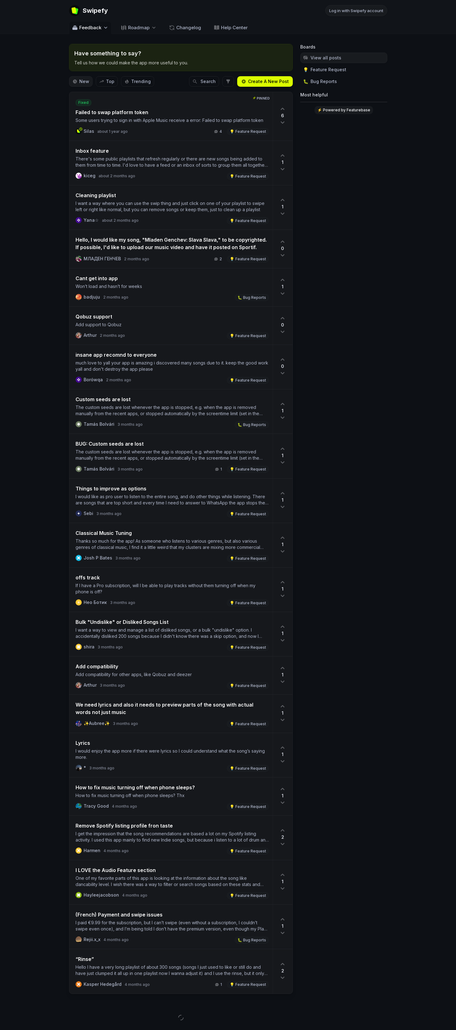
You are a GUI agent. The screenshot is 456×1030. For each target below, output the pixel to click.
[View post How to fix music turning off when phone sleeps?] (171, 796)
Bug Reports (320, 81)
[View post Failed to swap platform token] (171, 116)
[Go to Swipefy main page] (88, 10)
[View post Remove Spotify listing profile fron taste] (171, 838)
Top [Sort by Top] (106, 81)
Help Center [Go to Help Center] (231, 28)
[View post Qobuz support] (171, 326)
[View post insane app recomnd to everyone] (171, 367)
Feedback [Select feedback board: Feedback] (90, 28)
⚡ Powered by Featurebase (343, 110)
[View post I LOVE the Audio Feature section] (171, 882)
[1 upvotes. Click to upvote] (282, 163)
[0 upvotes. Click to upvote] (282, 249)
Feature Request (324, 70)
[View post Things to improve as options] (171, 501)
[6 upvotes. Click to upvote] (282, 116)
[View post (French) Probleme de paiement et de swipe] (171, 927)
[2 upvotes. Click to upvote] (282, 838)
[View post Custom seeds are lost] (171, 411)
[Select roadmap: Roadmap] (139, 27)
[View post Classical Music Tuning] (171, 545)
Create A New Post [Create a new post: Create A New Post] (265, 81)
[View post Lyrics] (171, 755)
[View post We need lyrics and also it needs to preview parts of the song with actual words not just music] (171, 714)
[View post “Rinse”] (171, 971)
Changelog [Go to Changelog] (185, 28)
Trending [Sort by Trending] (137, 81)
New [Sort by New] (80, 81)
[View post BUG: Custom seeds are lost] (171, 456)
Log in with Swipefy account (356, 10)
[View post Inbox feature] (171, 163)
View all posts (322, 57)
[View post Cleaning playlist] (171, 207)
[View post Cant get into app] (171, 287)
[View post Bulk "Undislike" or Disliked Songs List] (171, 634)
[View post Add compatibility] (171, 675)
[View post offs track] (171, 590)
